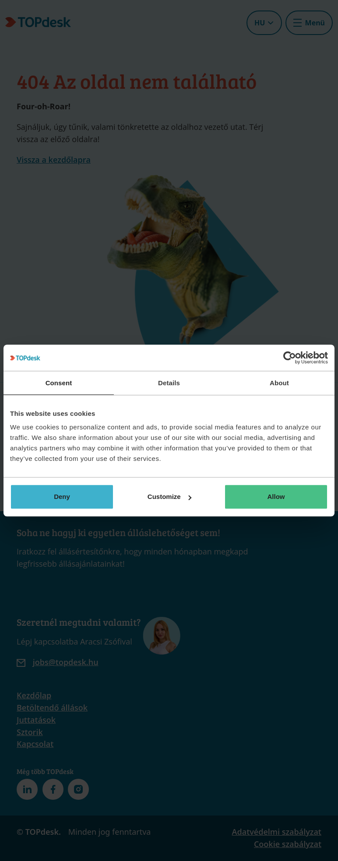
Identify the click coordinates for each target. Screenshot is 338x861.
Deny (62, 496)
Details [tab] (169, 383)
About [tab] (279, 383)
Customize (169, 496)
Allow (276, 496)
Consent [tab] (59, 383)
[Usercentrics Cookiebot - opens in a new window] (289, 357)
